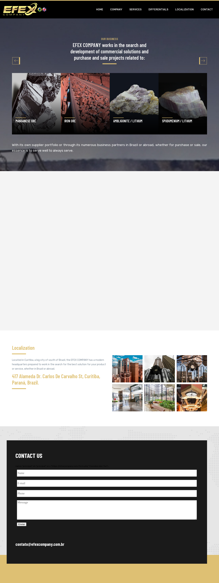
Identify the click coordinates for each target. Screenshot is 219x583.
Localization (184, 9)
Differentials (158, 9)
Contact (207, 9)
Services (135, 9)
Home (99, 9)
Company (116, 9)
